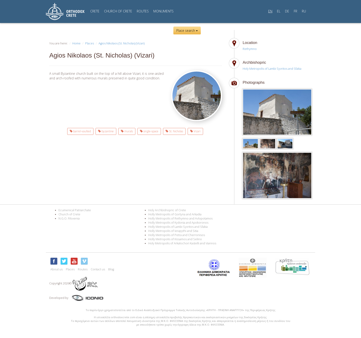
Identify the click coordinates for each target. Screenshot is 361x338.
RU (304, 11)
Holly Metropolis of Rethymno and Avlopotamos (180, 218)
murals (127, 131)
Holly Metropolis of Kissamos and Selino (175, 239)
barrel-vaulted (80, 131)
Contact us (98, 269)
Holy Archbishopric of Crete (167, 210)
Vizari (195, 131)
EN (270, 11)
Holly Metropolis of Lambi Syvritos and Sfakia (178, 227)
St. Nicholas (174, 131)
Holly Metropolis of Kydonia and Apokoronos (178, 223)
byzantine (106, 131)
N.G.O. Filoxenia (69, 218)
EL (278, 11)
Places (89, 43)
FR (295, 11)
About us (56, 269)
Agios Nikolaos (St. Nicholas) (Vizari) (122, 43)
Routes (82, 269)
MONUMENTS (163, 11)
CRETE (94, 11)
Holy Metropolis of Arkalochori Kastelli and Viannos (182, 243)
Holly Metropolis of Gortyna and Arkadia (174, 214)
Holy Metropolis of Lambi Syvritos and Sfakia (272, 69)
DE (287, 11)
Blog (111, 269)
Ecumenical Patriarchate (74, 210)
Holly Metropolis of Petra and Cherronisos (176, 235)
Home (76, 43)
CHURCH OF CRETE (118, 11)
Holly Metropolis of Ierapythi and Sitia (173, 231)
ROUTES (143, 11)
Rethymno (250, 49)
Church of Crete (69, 214)
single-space (149, 131)
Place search (187, 30)
